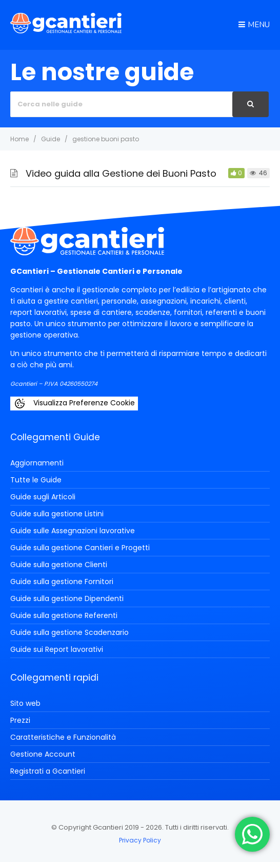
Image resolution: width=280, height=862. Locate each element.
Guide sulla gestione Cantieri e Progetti (80, 547)
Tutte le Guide (36, 480)
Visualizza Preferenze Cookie (74, 403)
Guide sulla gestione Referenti (63, 615)
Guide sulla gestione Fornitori (61, 581)
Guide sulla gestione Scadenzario (69, 632)
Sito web (25, 703)
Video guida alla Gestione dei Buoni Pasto (121, 173)
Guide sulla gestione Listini (57, 514)
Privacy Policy (140, 840)
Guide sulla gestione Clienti (58, 564)
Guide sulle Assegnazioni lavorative (72, 531)
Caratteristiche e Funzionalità (63, 737)
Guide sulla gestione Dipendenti (67, 598)
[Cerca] (250, 104)
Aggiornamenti (37, 463)
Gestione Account (42, 754)
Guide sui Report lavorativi (56, 649)
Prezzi (20, 720)
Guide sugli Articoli (42, 497)
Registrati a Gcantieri (47, 771)
